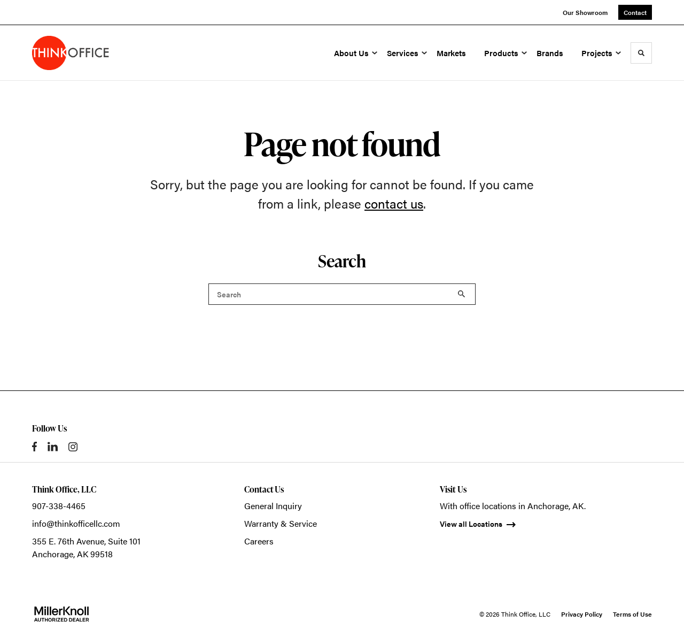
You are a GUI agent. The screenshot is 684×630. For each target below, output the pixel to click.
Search (461, 294)
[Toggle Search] (641, 53)
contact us (393, 203)
